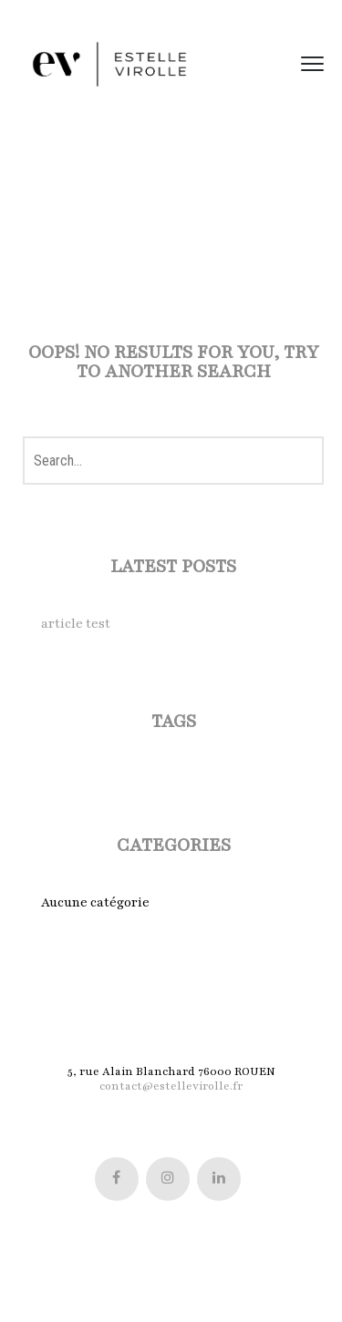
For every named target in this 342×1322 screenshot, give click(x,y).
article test (75, 623)
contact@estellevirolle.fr (171, 1086)
